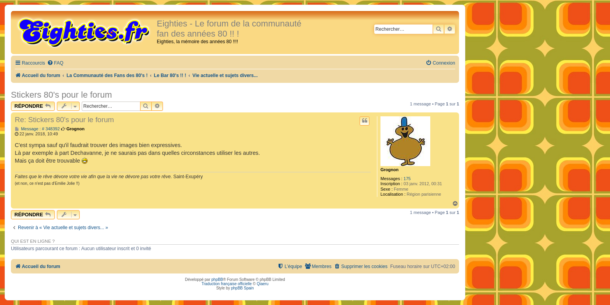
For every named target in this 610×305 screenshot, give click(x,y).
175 (406, 178)
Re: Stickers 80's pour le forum (64, 120)
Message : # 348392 (37, 128)
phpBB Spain (242, 288)
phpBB (217, 279)
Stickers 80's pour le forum (61, 95)
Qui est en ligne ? (33, 241)
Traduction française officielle (227, 284)
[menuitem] (55, 63)
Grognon (389, 169)
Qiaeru (262, 284)
